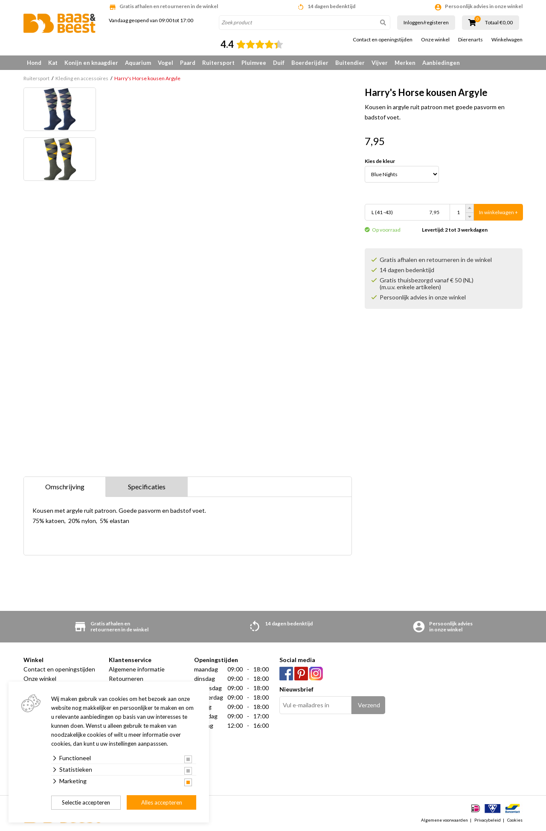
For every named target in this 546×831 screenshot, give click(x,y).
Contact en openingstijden (382, 39)
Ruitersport (218, 62)
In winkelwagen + (498, 212)
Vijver (380, 62)
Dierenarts (470, 39)
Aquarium (138, 62)
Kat (53, 62)
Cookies (515, 819)
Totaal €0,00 (499, 22)
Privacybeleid (487, 819)
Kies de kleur (380, 161)
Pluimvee (253, 62)
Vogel (165, 62)
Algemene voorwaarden (444, 819)
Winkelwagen (507, 39)
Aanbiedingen (441, 62)
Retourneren (126, 678)
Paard (187, 62)
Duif (279, 62)
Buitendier (350, 62)
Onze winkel (435, 39)
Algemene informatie (137, 669)
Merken (405, 62)
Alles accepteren (161, 802)
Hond (34, 62)
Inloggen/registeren (426, 22)
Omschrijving (64, 486)
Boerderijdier (309, 62)
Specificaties (147, 486)
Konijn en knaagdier (91, 62)
